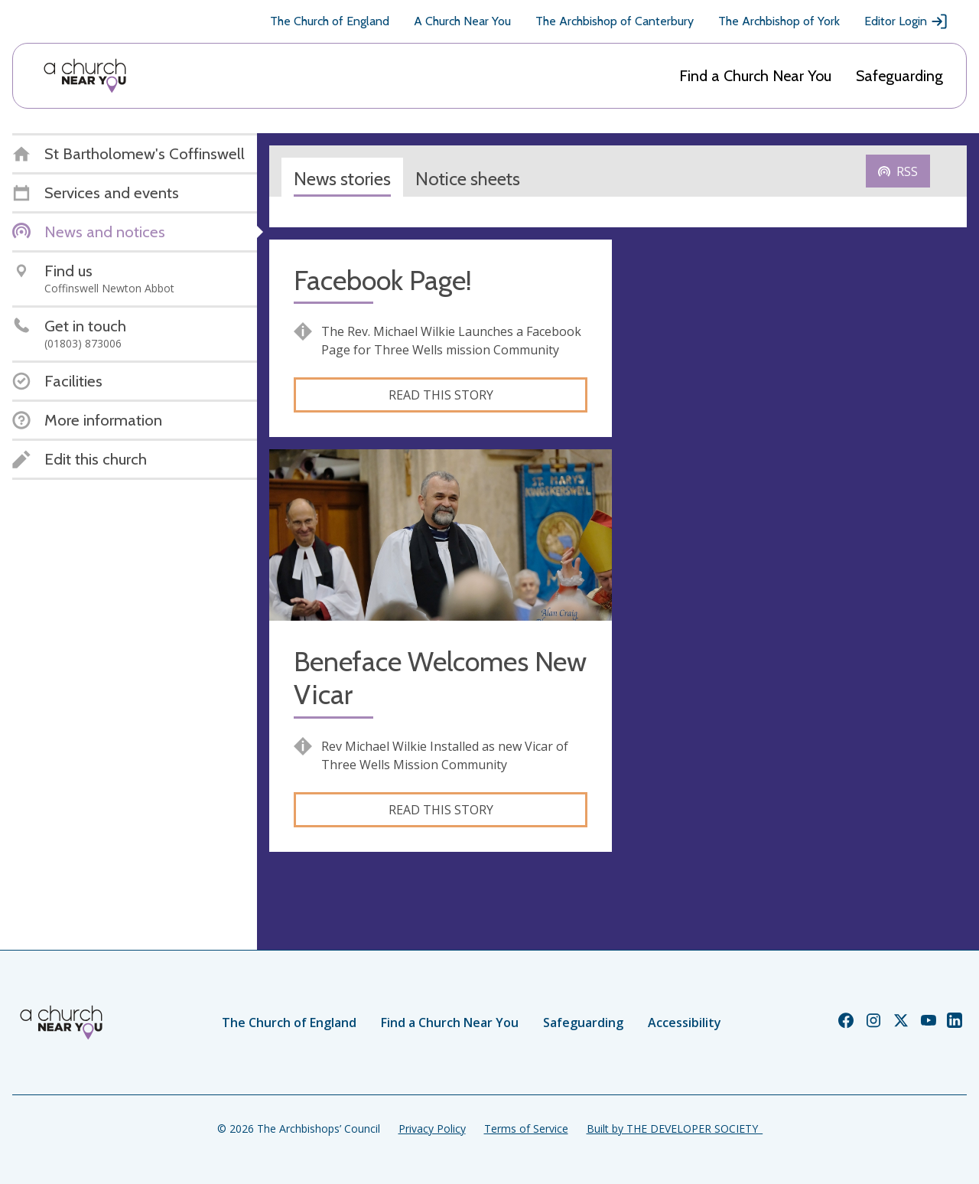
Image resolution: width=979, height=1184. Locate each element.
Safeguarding (899, 76)
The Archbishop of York (779, 21)
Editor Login (906, 21)
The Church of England (329, 21)
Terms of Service (526, 1128)
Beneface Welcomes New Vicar (440, 678)
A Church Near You (462, 21)
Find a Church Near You (755, 76)
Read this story (441, 395)
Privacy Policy (432, 1128)
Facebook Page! (383, 280)
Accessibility (684, 1022)
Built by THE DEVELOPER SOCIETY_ (675, 1128)
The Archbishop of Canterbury (614, 21)
